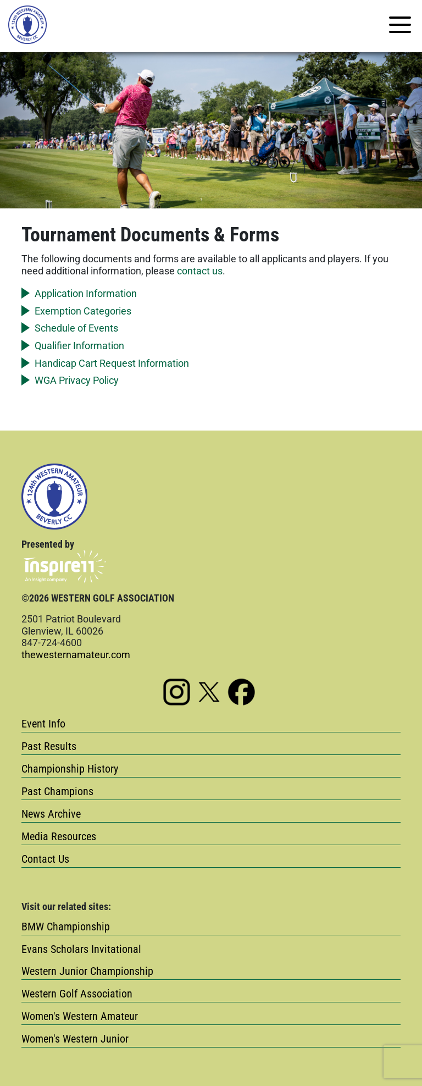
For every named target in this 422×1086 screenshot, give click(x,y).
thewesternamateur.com (75, 654)
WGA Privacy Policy (77, 380)
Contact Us (45, 859)
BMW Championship (65, 926)
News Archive (51, 813)
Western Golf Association (76, 993)
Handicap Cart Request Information (112, 363)
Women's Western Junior (75, 1038)
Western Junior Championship (87, 971)
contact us (200, 271)
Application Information (86, 293)
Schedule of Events (76, 328)
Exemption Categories (83, 311)
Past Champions (57, 791)
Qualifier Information (79, 345)
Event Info (43, 723)
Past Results (48, 746)
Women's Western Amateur (79, 1016)
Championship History (69, 768)
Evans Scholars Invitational (81, 949)
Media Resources (58, 836)
